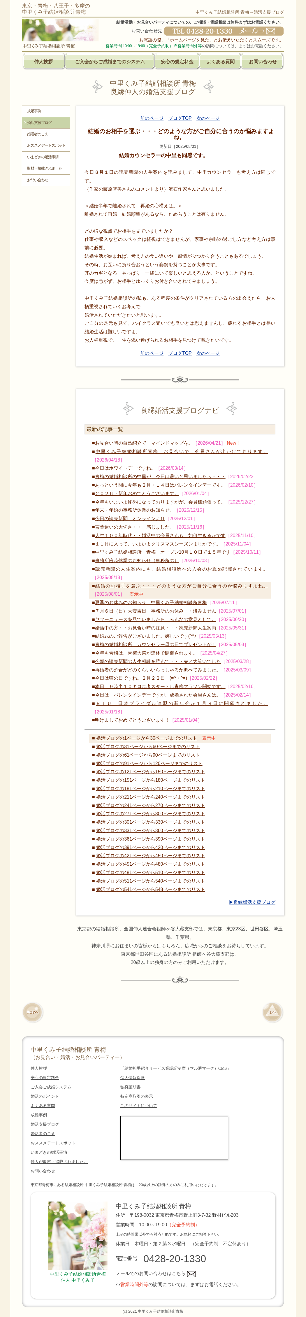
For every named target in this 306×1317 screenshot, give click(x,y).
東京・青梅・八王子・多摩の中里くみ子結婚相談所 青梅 (56, 9)
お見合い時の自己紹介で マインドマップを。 (144, 443)
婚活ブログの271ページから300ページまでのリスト (150, 813)
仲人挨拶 (43, 61)
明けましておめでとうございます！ (132, 720)
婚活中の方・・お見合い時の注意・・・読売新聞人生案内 (155, 627)
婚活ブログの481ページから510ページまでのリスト (150, 872)
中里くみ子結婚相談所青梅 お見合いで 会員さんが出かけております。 (182, 451)
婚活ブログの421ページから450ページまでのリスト (150, 855)
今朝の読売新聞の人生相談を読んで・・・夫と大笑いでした (158, 661)
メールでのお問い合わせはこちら (156, 1273)
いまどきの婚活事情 (43, 157)
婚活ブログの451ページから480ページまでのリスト (150, 864)
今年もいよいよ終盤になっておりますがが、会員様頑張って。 (160, 501)
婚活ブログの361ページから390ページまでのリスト (150, 839)
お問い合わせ (263, 61)
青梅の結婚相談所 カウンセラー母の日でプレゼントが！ (155, 644)
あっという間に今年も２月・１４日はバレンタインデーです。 (160, 485)
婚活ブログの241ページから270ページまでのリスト (150, 805)
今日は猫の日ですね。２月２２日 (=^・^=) (141, 678)
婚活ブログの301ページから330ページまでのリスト (150, 822)
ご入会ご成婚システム (51, 1087)
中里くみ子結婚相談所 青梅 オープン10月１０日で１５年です (163, 552)
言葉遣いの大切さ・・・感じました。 (134, 527)
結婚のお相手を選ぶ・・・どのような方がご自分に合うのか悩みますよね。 (181, 585)
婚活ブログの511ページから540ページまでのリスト (150, 880)
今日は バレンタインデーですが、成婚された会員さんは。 (158, 694)
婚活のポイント (45, 1096)
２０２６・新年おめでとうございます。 (137, 493)
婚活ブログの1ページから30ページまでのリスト (146, 738)
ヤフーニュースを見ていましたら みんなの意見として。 (155, 619)
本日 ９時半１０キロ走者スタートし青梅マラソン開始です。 (160, 686)
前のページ (151, 118)
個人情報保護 (132, 1078)
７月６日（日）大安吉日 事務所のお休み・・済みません (155, 610)
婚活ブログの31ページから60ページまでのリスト (148, 746)
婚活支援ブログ (39, 123)
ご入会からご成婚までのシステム (110, 61)
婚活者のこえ (37, 134)
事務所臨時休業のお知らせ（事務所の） (137, 560)
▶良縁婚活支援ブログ (252, 902)
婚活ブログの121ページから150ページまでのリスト (150, 771)
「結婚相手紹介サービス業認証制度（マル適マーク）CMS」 (175, 1068)
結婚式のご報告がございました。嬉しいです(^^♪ (145, 636)
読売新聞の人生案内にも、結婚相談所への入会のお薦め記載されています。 (181, 569)
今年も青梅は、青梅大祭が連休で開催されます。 (146, 652)
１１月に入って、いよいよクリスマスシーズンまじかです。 (158, 543)
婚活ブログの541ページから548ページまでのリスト (150, 889)
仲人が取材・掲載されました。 (59, 1162)
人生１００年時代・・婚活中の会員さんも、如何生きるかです (160, 535)
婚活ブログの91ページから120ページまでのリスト (149, 763)
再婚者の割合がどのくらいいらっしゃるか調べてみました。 (158, 669)
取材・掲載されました (44, 168)
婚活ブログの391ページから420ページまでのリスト (150, 847)
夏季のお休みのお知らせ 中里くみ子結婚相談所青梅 (151, 602)
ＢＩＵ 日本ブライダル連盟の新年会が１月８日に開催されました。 (182, 703)
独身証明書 (130, 1087)
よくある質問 (221, 61)
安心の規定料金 (177, 61)
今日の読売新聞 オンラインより (130, 518)
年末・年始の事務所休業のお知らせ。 (134, 510)
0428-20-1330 (174, 1258)
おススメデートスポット (46, 145)
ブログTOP (180, 118)
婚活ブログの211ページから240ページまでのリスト (150, 797)
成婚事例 (34, 111)
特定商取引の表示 (136, 1096)
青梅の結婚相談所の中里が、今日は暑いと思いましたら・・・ (160, 476)
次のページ (208, 118)
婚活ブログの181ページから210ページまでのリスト (150, 788)
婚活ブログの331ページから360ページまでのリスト (150, 830)
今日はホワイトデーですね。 (125, 468)
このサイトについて (138, 1106)
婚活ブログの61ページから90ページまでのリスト (148, 755)
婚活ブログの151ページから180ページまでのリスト (150, 780)
